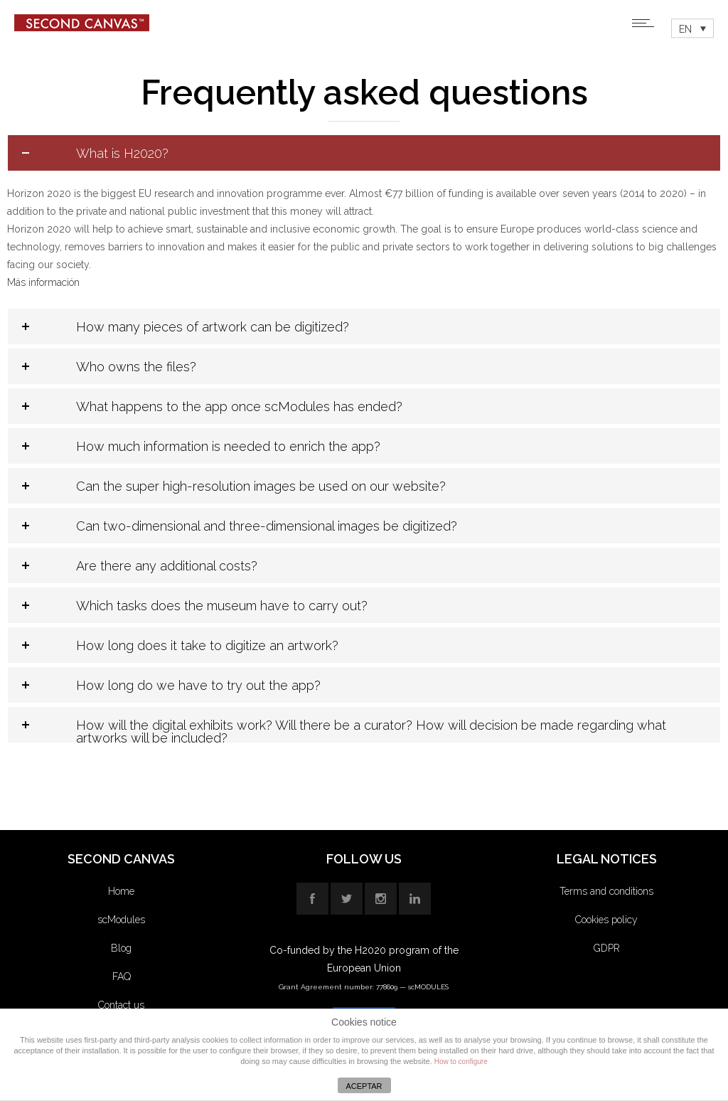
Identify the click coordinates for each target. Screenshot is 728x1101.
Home (121, 891)
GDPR (607, 948)
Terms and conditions (606, 891)
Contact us (121, 1005)
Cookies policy (606, 919)
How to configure (461, 1061)
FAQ (121, 976)
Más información (43, 282)
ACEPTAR (364, 1086)
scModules (121, 919)
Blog (121, 948)
